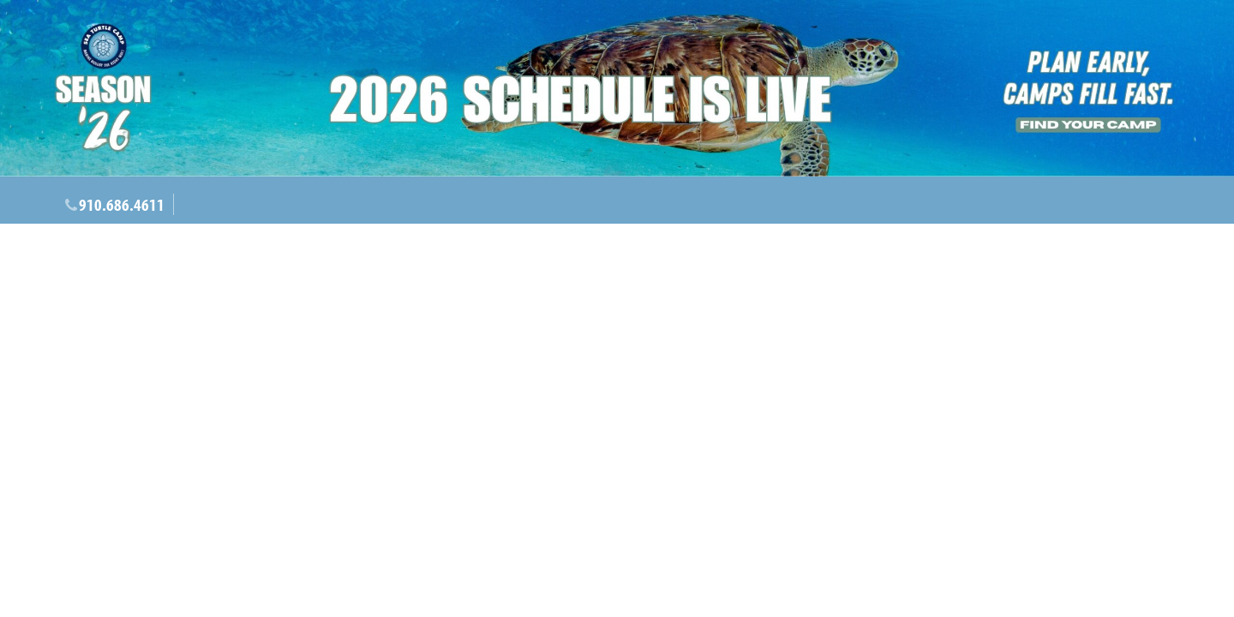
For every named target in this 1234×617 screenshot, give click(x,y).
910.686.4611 (122, 204)
